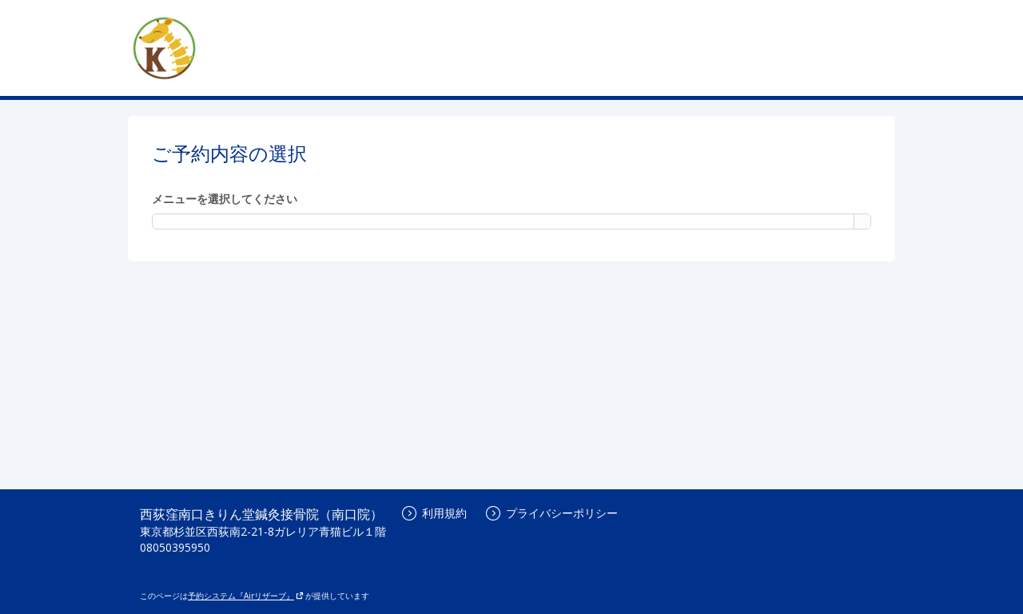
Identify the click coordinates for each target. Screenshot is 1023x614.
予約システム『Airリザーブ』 (246, 595)
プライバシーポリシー (552, 512)
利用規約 (434, 512)
